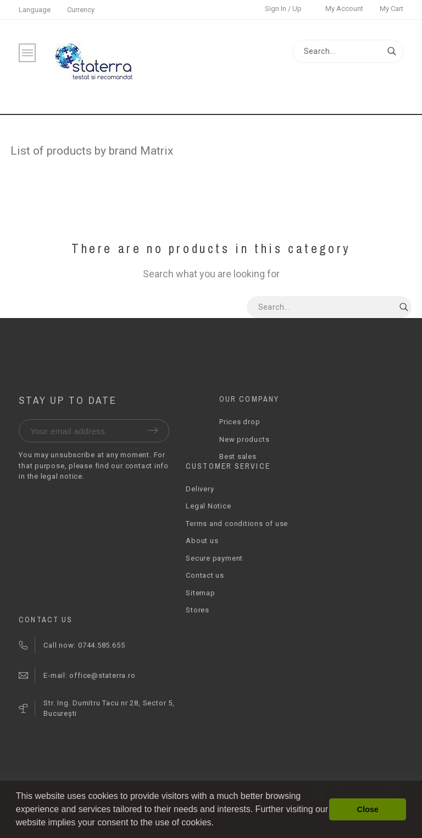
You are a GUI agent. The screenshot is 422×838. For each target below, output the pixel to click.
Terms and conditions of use (237, 523)
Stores (197, 610)
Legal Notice (208, 506)
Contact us (205, 575)
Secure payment (214, 558)
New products (244, 439)
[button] (217, 823)
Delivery (200, 489)
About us (202, 540)
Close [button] (368, 809)
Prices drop (239, 422)
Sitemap (200, 593)
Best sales (238, 456)
